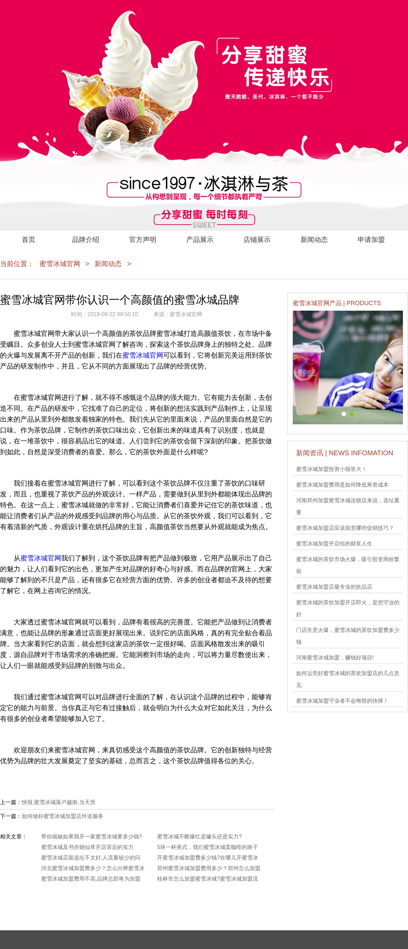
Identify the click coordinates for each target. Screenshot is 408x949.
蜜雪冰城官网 (59, 263)
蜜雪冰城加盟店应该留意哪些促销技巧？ (345, 528)
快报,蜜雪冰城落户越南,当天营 (59, 802)
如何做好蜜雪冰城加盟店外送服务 (62, 816)
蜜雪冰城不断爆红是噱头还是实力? (199, 836)
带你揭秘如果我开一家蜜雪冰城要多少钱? (91, 836)
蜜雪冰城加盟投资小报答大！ (331, 469)
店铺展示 (257, 239)
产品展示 (200, 239)
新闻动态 (314, 239)
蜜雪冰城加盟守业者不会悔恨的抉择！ (342, 701)
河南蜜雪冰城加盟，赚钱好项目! (335, 657)
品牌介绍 (85, 239)
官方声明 (142, 239)
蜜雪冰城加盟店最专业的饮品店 (334, 587)
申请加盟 (371, 239)
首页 (28, 239)
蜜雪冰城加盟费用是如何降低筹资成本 (342, 485)
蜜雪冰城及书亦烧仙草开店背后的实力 (87, 847)
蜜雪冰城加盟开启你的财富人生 (334, 543)
